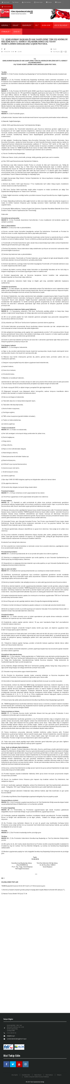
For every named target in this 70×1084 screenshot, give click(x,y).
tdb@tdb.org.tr (11, 1036)
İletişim (16, 2)
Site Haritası (26, 2)
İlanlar (49, 2)
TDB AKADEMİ (6, 7)
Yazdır (54, 49)
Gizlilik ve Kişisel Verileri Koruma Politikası (36, 1077)
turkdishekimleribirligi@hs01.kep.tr (16, 1039)
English (58, 2)
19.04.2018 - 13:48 (7, 51)
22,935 (18, 51)
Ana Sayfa (5, 2)
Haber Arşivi (38, 2)
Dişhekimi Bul (26, 1075)
